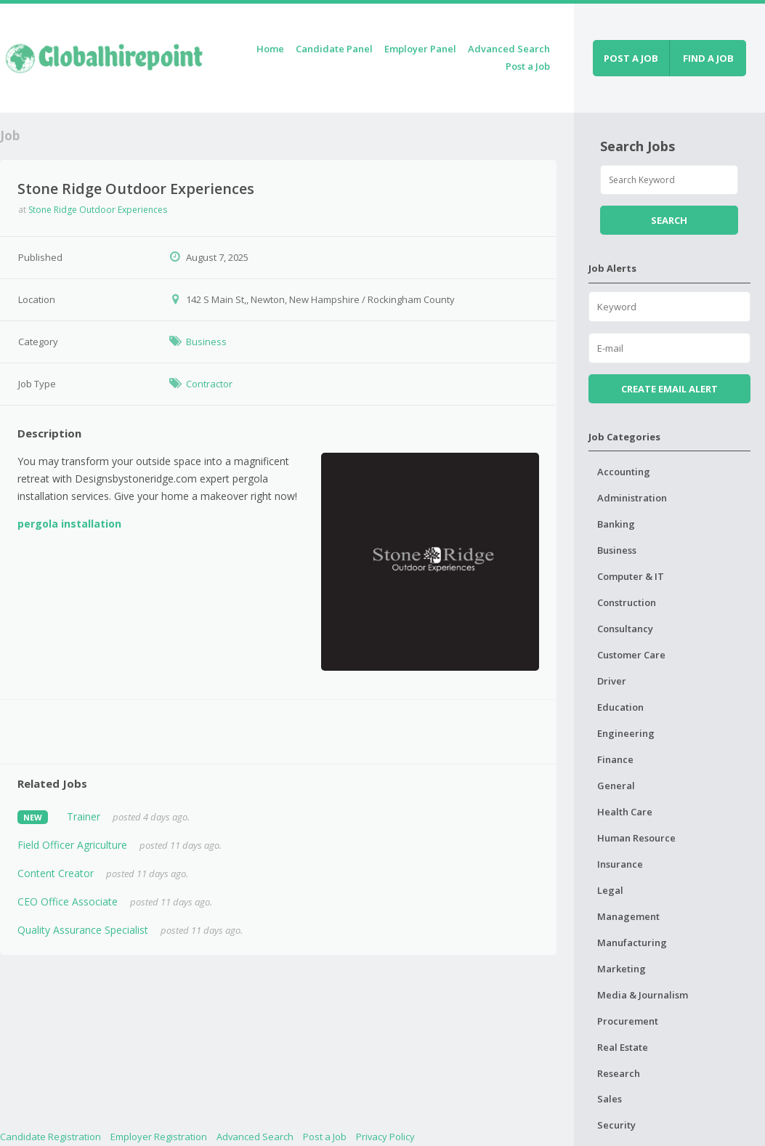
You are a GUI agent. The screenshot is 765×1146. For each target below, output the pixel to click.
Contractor (209, 383)
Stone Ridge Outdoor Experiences (97, 209)
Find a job (708, 58)
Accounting (623, 471)
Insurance (620, 864)
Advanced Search (509, 48)
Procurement (627, 1021)
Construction (626, 602)
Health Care (624, 811)
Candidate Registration (50, 1136)
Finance (615, 759)
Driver (611, 680)
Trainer (83, 816)
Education (620, 707)
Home (270, 48)
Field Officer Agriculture (72, 845)
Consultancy (625, 628)
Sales (609, 1098)
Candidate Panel (334, 48)
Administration (632, 497)
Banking (616, 523)
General (616, 785)
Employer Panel (420, 48)
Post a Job (528, 66)
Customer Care (631, 654)
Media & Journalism (642, 994)
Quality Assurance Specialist (82, 930)
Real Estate (622, 1047)
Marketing (621, 968)
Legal (610, 890)
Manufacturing (632, 942)
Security (616, 1124)
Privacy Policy (385, 1136)
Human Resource (636, 837)
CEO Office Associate (67, 901)
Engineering (626, 733)
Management (628, 916)
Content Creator (55, 873)
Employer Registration (158, 1136)
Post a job (631, 58)
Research (618, 1073)
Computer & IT (630, 576)
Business (206, 341)
